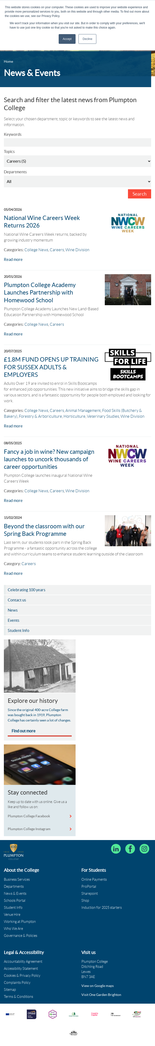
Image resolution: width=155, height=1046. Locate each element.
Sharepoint (89, 893)
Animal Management (83, 410)
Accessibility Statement (21, 968)
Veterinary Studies (103, 416)
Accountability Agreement (23, 961)
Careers (57, 250)
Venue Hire (12, 915)
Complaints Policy (17, 983)
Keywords (12, 134)
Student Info (13, 908)
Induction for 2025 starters (101, 908)
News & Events (15, 893)
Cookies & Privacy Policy (22, 976)
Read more (13, 259)
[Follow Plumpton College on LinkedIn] (116, 849)
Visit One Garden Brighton (101, 995)
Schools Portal (14, 900)
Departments (15, 172)
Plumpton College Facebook (29, 816)
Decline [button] (87, 39)
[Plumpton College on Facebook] (130, 849)
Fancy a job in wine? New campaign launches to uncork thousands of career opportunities (49, 459)
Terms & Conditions (18, 997)
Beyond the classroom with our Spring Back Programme (44, 530)
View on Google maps (97, 986)
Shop (85, 900)
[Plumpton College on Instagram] (144, 849)
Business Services (17, 879)
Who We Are (13, 929)
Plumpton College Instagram (29, 829)
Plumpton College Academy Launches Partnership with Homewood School (40, 292)
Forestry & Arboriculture (40, 416)
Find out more (23, 731)
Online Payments (94, 879)
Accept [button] (67, 39)
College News (36, 250)
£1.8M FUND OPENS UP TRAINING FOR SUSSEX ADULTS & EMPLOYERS (51, 367)
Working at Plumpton (20, 922)
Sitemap (10, 990)
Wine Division (77, 250)
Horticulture (74, 416)
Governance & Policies (20, 936)
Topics (9, 151)
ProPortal (88, 886)
